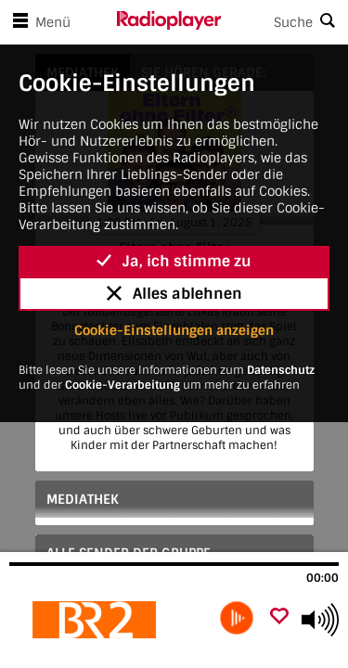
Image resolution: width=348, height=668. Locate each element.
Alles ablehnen (174, 293)
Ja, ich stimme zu (174, 261)
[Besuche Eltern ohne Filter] (109, 619)
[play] (237, 618)
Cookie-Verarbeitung (122, 385)
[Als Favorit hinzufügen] (279, 617)
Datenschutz (281, 370)
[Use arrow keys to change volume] (320, 619)
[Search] (285, 22)
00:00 (322, 578)
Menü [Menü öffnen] (38, 22)
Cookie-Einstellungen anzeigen (174, 330)
